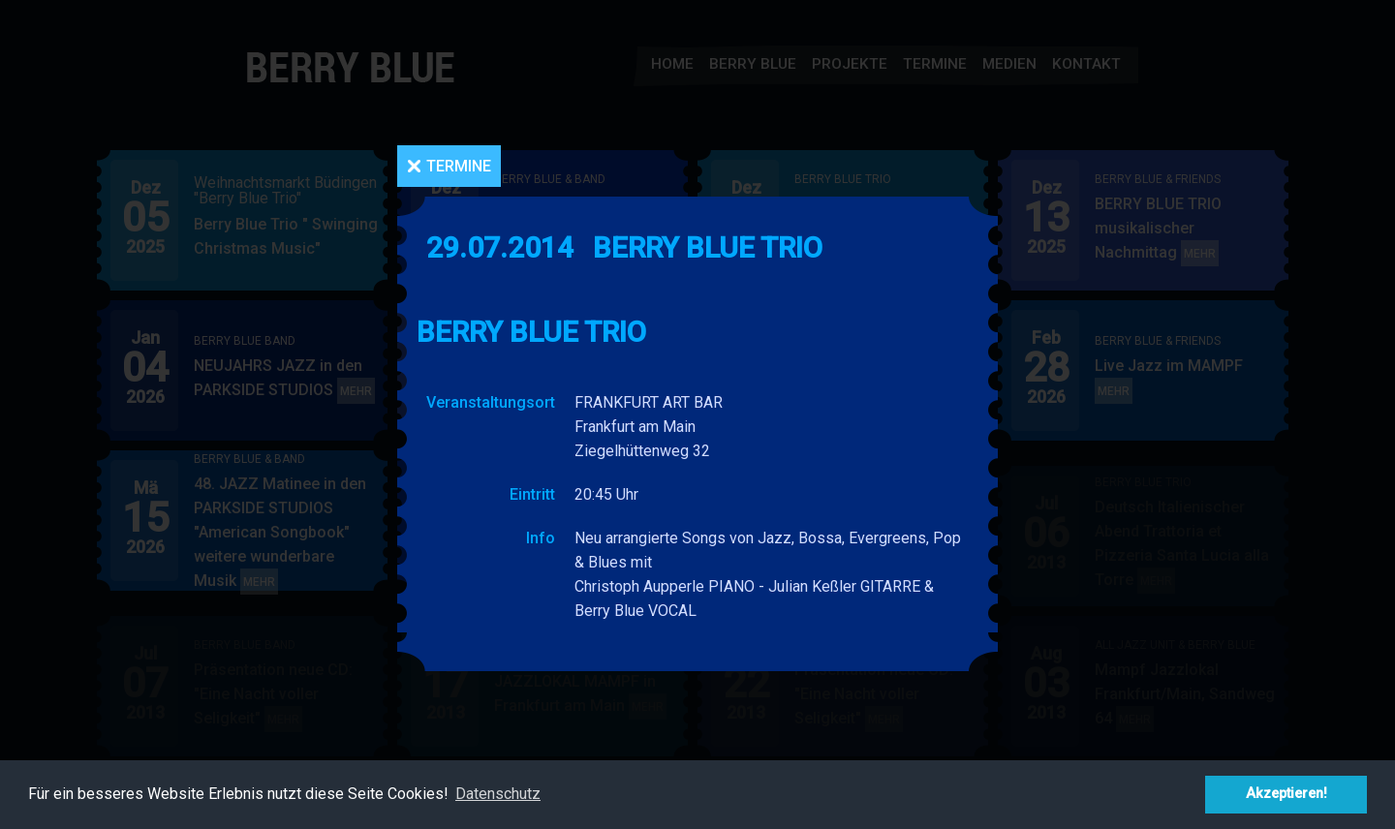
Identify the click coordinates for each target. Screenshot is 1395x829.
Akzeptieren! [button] (1286, 793)
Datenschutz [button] (498, 793)
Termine (458, 166)
